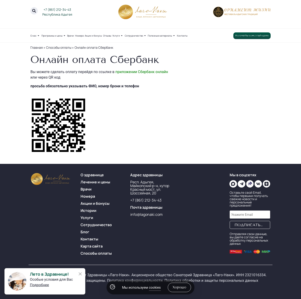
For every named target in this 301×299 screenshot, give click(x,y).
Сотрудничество (136, 35)
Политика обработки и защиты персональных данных (211, 280)
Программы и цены (53, 35)
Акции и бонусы (93, 35)
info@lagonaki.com (146, 214)
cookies (155, 287)
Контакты (182, 35)
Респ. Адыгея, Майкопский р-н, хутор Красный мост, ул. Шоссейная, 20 (149, 187)
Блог (85, 231)
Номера (79, 35)
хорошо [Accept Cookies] (179, 287)
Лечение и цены (95, 182)
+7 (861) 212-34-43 (57, 9)
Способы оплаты (58, 47)
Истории (88, 210)
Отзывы (107, 35)
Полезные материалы (162, 35)
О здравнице (92, 174)
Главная (36, 47)
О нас (35, 35)
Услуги (118, 35)
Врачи (70, 35)
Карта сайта (92, 246)
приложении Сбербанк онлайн (141, 72)
